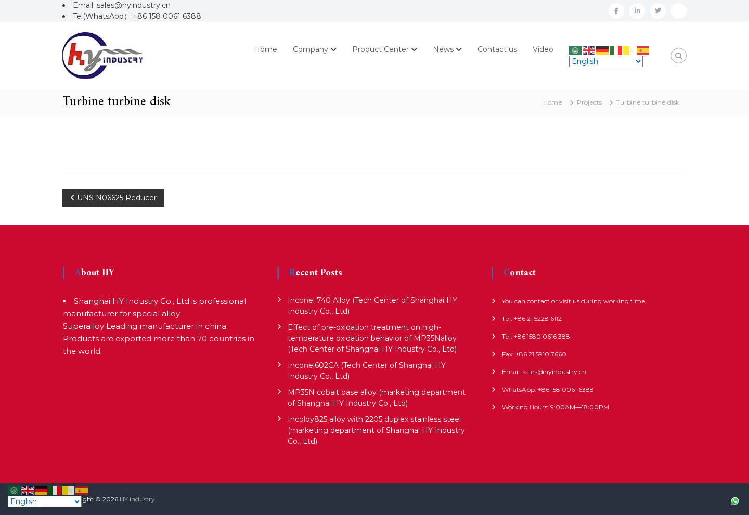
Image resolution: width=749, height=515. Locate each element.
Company (310, 49)
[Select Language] (606, 61)
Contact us (497, 49)
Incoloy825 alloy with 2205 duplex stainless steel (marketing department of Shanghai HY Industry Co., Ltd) (376, 430)
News (443, 49)
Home (265, 49)
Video (543, 49)
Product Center (380, 49)
